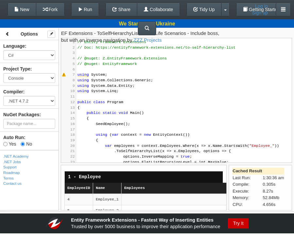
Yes (9, 144)
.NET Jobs (12, 162)
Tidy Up (204, 9)
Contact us (12, 183)
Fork (50, 9)
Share (121, 9)
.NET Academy (16, 156)
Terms (8, 178)
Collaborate (158, 9)
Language (14, 46)
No (26, 144)
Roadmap (11, 172)
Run (85, 9)
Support (10, 167)
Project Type (16, 68)
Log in (261, 6)
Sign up (260, 12)
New (21, 9)
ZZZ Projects (148, 40)
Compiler (13, 91)
